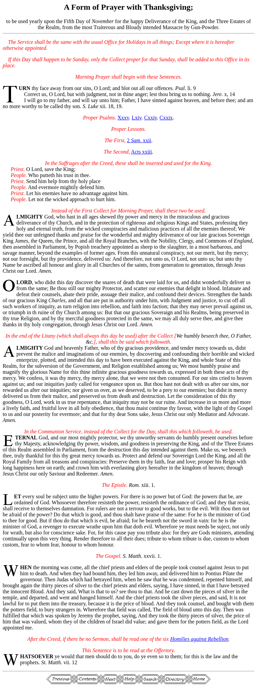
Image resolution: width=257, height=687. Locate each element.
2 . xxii (139, 140)
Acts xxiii (141, 152)
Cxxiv (150, 117)
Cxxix (166, 117)
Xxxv (123, 117)
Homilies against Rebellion (199, 639)
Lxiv (137, 117)
